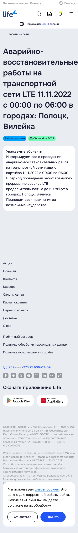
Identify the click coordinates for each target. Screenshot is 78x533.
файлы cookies (47, 489)
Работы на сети (18, 34)
